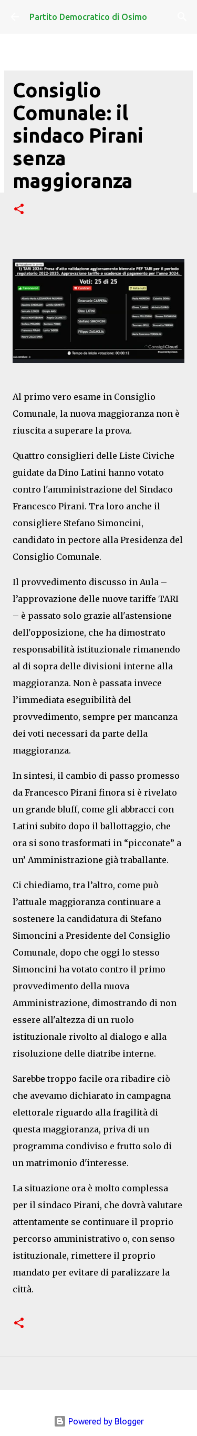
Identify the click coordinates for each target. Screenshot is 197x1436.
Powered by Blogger (99, 1421)
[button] (19, 210)
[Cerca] (182, 16)
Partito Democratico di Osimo (88, 17)
